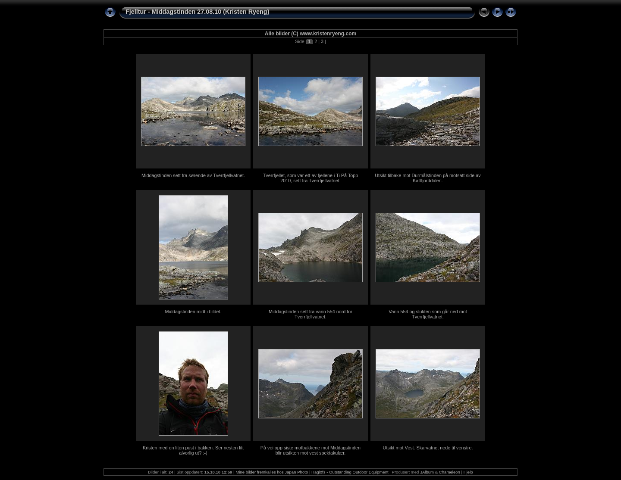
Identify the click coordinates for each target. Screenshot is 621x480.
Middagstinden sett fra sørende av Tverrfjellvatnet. (193, 175)
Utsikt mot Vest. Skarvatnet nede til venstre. (428, 447)
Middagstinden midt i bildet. (193, 311)
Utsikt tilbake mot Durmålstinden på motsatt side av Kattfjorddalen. (427, 178)
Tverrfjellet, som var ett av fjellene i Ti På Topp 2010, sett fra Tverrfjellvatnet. (310, 178)
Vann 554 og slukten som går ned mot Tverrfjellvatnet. (428, 314)
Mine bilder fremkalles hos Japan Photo (271, 472)
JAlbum (427, 472)
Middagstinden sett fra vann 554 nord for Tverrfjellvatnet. (310, 314)
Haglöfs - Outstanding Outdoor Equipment (350, 472)
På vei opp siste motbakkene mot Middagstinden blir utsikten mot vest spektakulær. (310, 450)
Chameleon (449, 472)
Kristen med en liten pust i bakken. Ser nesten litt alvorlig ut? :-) (193, 450)
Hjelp (468, 472)
